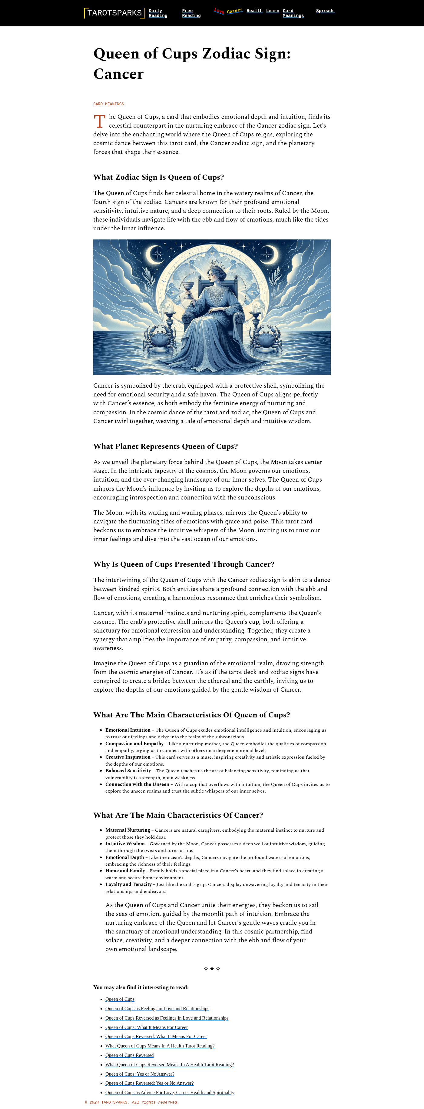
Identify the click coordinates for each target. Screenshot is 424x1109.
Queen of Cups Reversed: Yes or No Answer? (149, 1086)
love (220, 11)
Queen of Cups (119, 1002)
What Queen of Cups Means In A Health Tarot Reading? (160, 1049)
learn (273, 11)
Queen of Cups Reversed (129, 1058)
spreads (325, 11)
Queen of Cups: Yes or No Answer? (139, 1077)
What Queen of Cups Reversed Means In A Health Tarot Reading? (169, 1068)
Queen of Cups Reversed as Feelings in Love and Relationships (167, 1021)
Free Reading (191, 14)
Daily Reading (158, 14)
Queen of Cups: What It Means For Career (146, 1030)
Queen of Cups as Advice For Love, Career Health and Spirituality (169, 1095)
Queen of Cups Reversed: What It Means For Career (156, 1039)
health (255, 11)
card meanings (293, 14)
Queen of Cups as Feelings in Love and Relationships (157, 1011)
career (235, 11)
